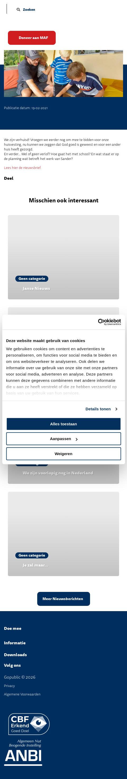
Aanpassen (63, 438)
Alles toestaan (63, 424)
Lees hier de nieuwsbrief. (22, 167)
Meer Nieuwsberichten (63, 599)
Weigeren (63, 453)
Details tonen (98, 409)
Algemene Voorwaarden (22, 694)
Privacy (9, 685)
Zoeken (26, 9)
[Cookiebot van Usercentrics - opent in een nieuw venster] (98, 322)
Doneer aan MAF (33, 38)
